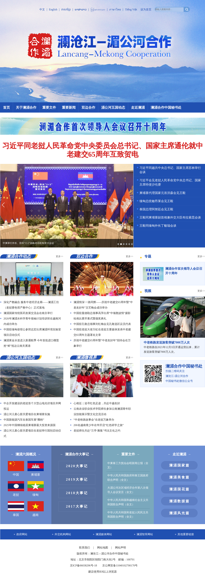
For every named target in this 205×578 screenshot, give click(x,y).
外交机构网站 (63, 534)
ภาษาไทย (115, 9)
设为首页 (145, 9)
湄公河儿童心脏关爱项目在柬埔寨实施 (27, 414)
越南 (35, 509)
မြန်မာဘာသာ (98, 9)
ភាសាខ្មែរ (66, 9)
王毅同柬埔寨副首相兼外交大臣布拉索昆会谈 (170, 217)
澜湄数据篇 (179, 501)
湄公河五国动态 (113, 107)
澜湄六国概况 (26, 454)
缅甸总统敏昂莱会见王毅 (156, 201)
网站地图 (103, 547)
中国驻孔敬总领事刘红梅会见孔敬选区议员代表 (102, 324)
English (53, 9)
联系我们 (85, 547)
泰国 (16, 509)
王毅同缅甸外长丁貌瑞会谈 (157, 225)
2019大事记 (77, 479)
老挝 (16, 488)
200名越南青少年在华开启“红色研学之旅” (99, 425)
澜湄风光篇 (179, 513)
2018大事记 (77, 493)
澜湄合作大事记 (77, 454)
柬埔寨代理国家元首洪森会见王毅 (162, 193)
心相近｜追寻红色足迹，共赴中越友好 (97, 403)
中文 (42, 9)
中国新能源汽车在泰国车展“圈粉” (24, 419)
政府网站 (21, 534)
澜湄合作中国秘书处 (166, 107)
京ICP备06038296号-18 (83, 565)
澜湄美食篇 (179, 477)
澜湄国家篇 (179, 465)
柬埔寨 (35, 468)
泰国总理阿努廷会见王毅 (156, 209)
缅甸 (35, 488)
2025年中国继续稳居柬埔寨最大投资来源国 (29, 425)
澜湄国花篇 (179, 489)
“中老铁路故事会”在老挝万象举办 (94, 419)
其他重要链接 (186, 534)
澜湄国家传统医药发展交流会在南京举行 (28, 313)
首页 (6, 107)
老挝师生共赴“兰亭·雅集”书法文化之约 (97, 430)
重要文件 (49, 107)
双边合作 (88, 107)
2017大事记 (77, 506)
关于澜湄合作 (26, 107)
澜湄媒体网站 (104, 534)
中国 (16, 468)
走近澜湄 (138, 107)
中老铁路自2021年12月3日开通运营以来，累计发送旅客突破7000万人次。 (172, 346)
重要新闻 (69, 107)
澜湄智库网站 (145, 534)
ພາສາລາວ (81, 9)
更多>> (59, 256)
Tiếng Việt (131, 9)
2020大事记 (77, 466)
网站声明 (120, 547)
